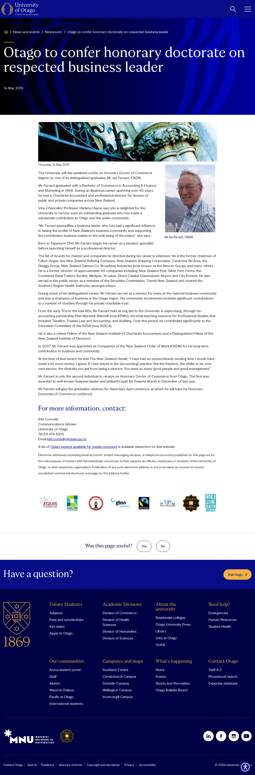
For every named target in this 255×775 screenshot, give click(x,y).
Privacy (129, 764)
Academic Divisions (122, 604)
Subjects (56, 613)
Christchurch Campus (119, 676)
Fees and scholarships (66, 619)
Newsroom (53, 32)
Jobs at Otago (166, 638)
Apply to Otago (61, 633)
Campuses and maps (123, 661)
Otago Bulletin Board (171, 690)
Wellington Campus (117, 690)
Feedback (47, 764)
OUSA (160, 644)
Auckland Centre (115, 669)
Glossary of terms (70, 764)
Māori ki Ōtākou (61, 690)
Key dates (57, 626)
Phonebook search (223, 676)
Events (161, 676)
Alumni (54, 683)
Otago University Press (173, 624)
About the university (166, 607)
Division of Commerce (120, 613)
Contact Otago (223, 661)
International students (66, 703)
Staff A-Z (215, 669)
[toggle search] (233, 9)
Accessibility (147, 764)
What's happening (174, 661)
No (163, 546)
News (160, 669)
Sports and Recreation (173, 683)
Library (161, 631)
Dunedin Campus (116, 683)
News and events (26, 32)
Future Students (65, 604)
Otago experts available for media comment (83, 446)
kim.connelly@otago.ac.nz (67, 439)
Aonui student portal (65, 669)
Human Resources (222, 619)
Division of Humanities (119, 631)
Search (32, 764)
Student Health (219, 626)
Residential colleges (170, 617)
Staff (52, 676)
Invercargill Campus (118, 697)
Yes (144, 546)
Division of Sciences (118, 638)
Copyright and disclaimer (103, 764)
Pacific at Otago (61, 697)
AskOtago (237, 574)
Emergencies (218, 613)
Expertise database (223, 683)
